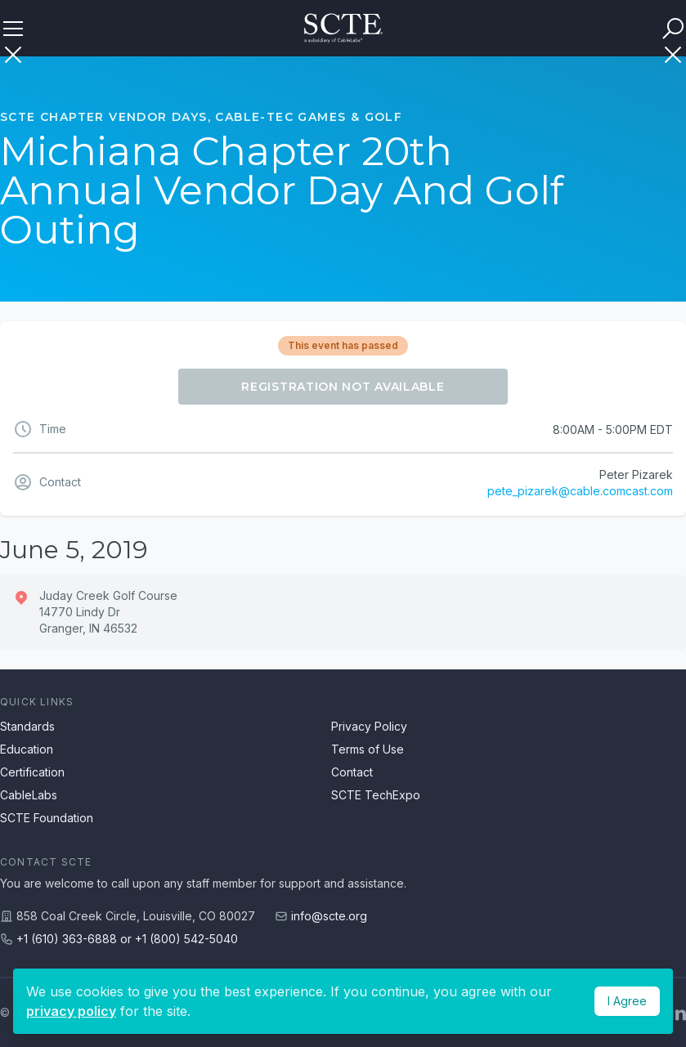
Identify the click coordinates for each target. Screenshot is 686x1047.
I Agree (627, 1001)
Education (26, 749)
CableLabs (28, 795)
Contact (352, 772)
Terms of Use (367, 749)
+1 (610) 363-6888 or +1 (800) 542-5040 (127, 939)
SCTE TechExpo (375, 795)
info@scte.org (329, 916)
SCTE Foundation (46, 818)
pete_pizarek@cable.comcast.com (580, 491)
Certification (32, 772)
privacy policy (71, 1011)
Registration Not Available (342, 386)
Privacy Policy (369, 726)
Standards (27, 726)
